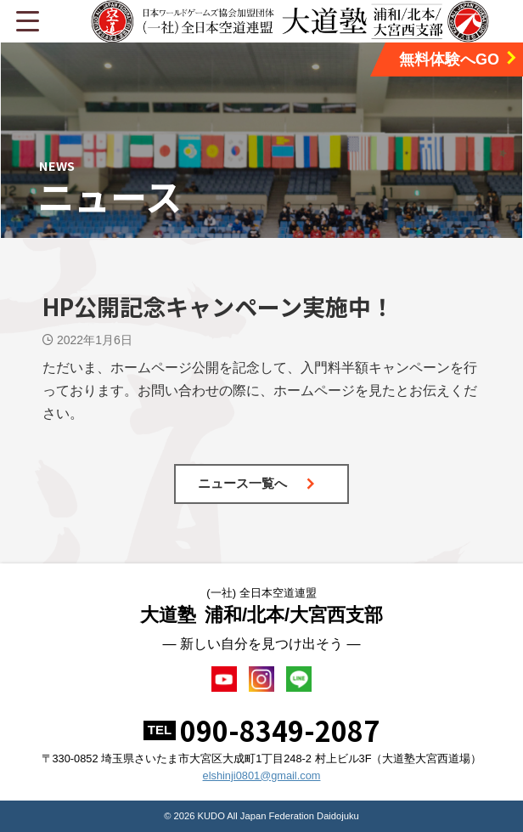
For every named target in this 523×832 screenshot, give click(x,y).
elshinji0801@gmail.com (262, 775)
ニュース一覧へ (257, 483)
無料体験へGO (459, 59)
